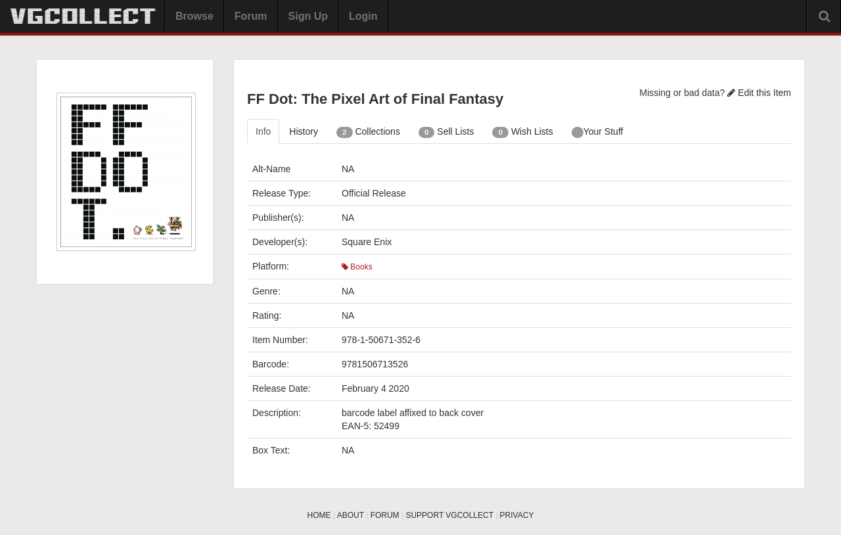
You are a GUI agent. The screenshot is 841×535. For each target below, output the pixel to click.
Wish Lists (522, 132)
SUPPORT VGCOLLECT (449, 515)
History (303, 131)
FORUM (385, 515)
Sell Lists (446, 132)
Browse (194, 16)
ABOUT (350, 515)
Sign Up (308, 16)
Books (357, 266)
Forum (251, 16)
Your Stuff (598, 132)
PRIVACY (517, 515)
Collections (368, 132)
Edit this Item (759, 92)
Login (363, 16)
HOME (319, 515)
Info (263, 131)
